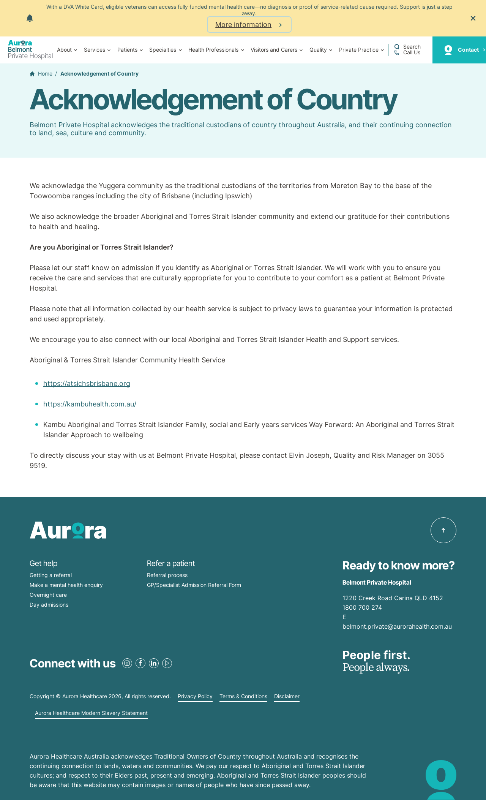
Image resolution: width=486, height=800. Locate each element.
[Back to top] (443, 530)
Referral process (167, 575)
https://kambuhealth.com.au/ (89, 404)
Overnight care (48, 594)
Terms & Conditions (243, 696)
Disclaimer (287, 696)
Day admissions (49, 604)
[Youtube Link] (167, 663)
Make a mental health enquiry (66, 585)
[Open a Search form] (407, 46)
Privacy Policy (195, 696)
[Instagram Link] (127, 663)
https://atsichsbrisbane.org (86, 383)
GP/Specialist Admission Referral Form (194, 585)
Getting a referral (51, 575)
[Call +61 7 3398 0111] (407, 52)
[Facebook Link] (140, 663)
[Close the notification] (473, 18)
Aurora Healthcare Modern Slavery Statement (91, 713)
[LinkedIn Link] (154, 663)
